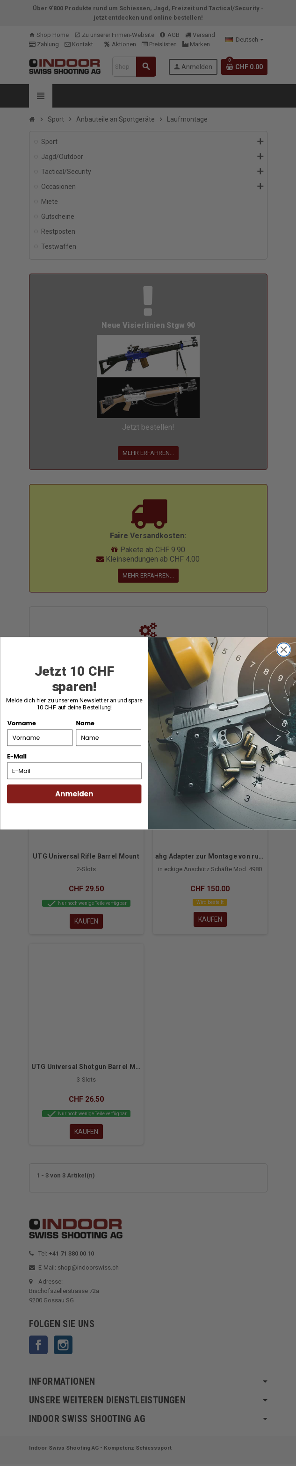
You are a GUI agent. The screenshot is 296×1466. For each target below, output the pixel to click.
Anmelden (74, 794)
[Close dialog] (283, 649)
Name (85, 723)
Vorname (21, 723)
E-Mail (17, 756)
